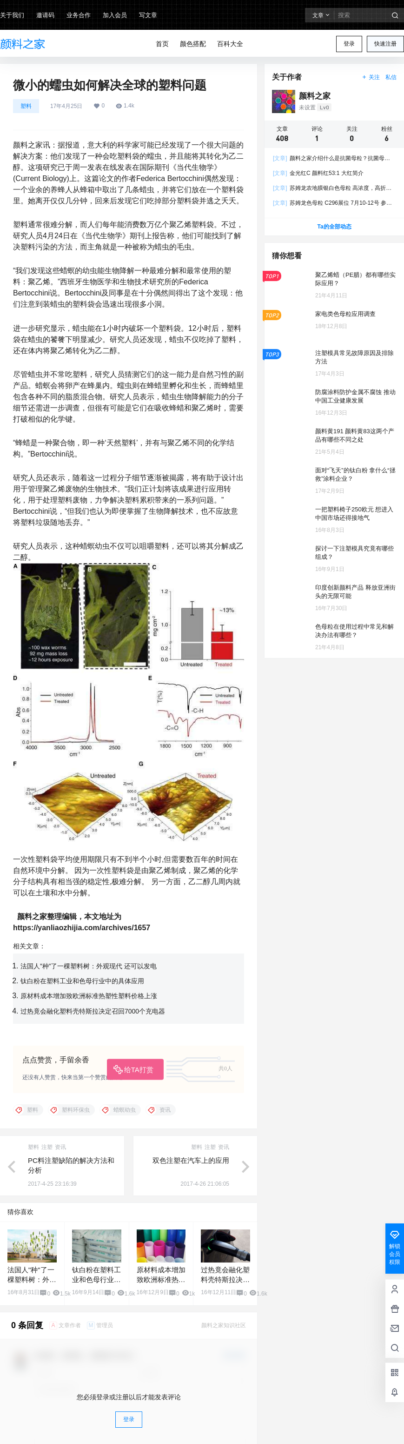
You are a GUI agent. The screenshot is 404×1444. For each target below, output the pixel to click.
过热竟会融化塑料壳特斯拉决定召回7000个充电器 (92, 1011)
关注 (371, 77)
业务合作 (78, 15)
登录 (349, 43)
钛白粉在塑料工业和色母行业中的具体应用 (82, 981)
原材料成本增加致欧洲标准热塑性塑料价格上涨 (88, 996)
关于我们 (12, 15)
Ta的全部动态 (334, 226)
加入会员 (115, 15)
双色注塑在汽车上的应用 (190, 1160)
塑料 (26, 106)
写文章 (148, 15)
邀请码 (45, 15)
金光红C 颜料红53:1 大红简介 (318, 173)
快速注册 (385, 43)
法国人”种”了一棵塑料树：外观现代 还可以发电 (88, 966)
